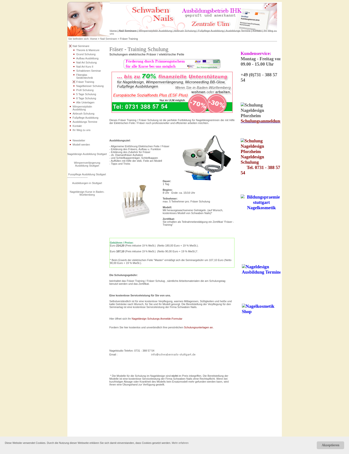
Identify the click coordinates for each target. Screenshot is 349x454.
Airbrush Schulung (185, 30)
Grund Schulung (86, 54)
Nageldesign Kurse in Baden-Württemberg (87, 193)
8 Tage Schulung (86, 98)
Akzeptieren (330, 445)
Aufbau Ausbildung (87, 58)
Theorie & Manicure (88, 50)
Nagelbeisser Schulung (90, 86)
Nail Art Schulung (86, 62)
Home (113, 30)
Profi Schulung (85, 90)
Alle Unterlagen (85, 102)
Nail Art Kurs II (84, 66)
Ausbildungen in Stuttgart (87, 183)
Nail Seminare (128, 30)
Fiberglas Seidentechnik (84, 76)
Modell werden (81, 144)
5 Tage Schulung (86, 94)
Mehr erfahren (180, 442)
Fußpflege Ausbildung (211, 30)
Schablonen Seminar (88, 70)
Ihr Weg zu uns (82, 130)
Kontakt (257, 30)
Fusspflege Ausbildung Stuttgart (87, 174)
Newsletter (79, 140)
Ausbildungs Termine (238, 30)
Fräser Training (85, 81)
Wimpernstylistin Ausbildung (155, 30)
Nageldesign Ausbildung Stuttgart (87, 154)
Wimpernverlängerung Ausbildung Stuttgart (87, 164)
